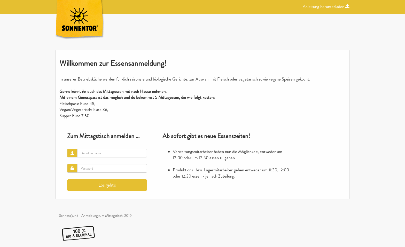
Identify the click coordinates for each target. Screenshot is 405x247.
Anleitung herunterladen (326, 7)
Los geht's (107, 185)
